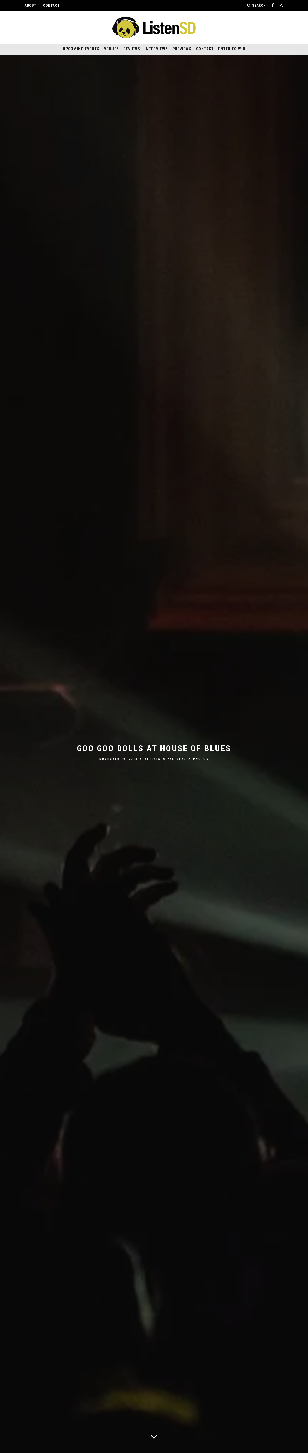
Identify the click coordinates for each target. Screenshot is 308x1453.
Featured (177, 758)
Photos (201, 758)
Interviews (156, 49)
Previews (182, 49)
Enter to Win (231, 49)
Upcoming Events (81, 49)
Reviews (131, 49)
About (30, 6)
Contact (51, 6)
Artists (153, 758)
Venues (111, 49)
